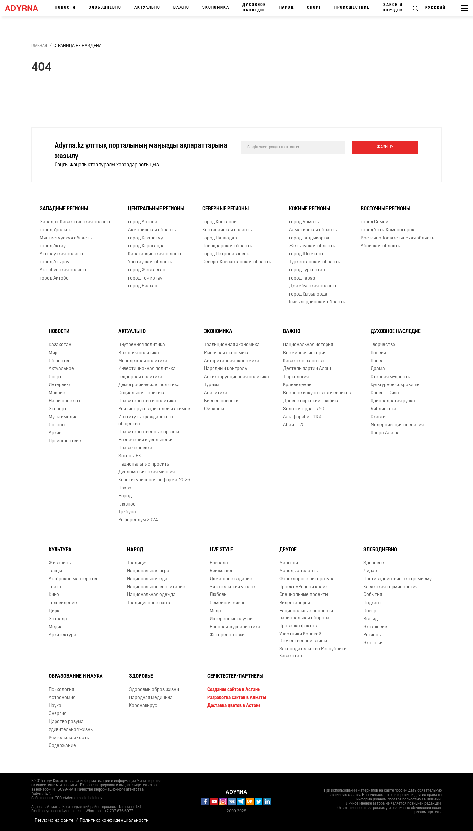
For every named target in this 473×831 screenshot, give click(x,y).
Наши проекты (64, 401)
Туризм (211, 385)
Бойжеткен (222, 571)
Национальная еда (147, 579)
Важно (181, 8)
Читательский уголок (233, 587)
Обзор (369, 611)
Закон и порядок (393, 7)
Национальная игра (148, 571)
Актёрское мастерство (74, 579)
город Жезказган (146, 270)
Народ (286, 8)
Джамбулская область (313, 286)
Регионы (372, 635)
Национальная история (308, 345)
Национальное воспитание (156, 587)
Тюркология (296, 377)
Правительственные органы (148, 432)
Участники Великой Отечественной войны (303, 638)
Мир (53, 353)
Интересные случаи (231, 619)
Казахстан (60, 345)
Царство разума (66, 721)
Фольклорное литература (307, 579)
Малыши (288, 563)
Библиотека (383, 409)
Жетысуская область (312, 246)
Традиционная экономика (231, 345)
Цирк (54, 611)
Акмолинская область (152, 230)
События (372, 594)
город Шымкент (306, 254)
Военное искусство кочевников (317, 393)
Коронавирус (143, 705)
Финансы (214, 409)
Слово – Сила (385, 393)
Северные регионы (225, 209)
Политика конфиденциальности (114, 820)
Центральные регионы (156, 209)
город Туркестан (307, 270)
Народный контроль (225, 368)
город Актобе (54, 278)
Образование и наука (76, 676)
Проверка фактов (298, 626)
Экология (373, 643)
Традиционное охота (149, 603)
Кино (54, 594)
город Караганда (146, 246)
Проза (377, 361)
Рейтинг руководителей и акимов (154, 409)
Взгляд (370, 619)
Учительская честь (69, 738)
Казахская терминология (390, 587)
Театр (55, 587)
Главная (39, 46)
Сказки (378, 417)
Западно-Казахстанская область (75, 222)
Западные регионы (64, 209)
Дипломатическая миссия (146, 472)
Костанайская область (227, 230)
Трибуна (127, 512)
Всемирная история (304, 353)
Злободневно (105, 8)
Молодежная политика (142, 361)
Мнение (57, 393)
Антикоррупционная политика (236, 377)
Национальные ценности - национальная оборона (307, 614)
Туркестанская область (314, 262)
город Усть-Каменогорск (387, 230)
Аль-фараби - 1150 (303, 417)
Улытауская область (150, 262)
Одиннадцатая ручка (393, 401)
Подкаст (372, 603)
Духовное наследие (254, 7)
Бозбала (219, 563)
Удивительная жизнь (71, 729)
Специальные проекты (303, 594)
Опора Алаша (385, 433)
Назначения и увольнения (145, 440)
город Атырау (54, 262)
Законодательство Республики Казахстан (313, 652)
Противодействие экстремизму (397, 579)
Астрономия (62, 698)
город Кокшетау (145, 238)
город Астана (142, 222)
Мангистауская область (66, 238)
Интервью (59, 385)
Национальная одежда (151, 594)
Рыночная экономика (227, 353)
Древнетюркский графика (311, 401)
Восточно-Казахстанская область (397, 238)
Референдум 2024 (138, 520)
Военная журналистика (235, 627)
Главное (127, 504)
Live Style (221, 549)
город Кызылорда (308, 294)
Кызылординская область (317, 302)
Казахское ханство (303, 361)
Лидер (370, 571)
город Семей (374, 222)
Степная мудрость (390, 377)
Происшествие (352, 8)
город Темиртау (145, 278)
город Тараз (302, 278)
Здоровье (373, 563)
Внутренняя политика (141, 345)
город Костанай (219, 222)
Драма (378, 368)
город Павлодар (219, 238)
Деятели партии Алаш (307, 368)
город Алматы (304, 222)
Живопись (60, 563)
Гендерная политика (140, 377)
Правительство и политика (147, 401)
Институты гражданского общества (145, 420)
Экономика (215, 8)
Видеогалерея (294, 603)
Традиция (137, 563)
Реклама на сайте (54, 820)
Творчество (383, 345)
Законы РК (129, 456)
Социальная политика (142, 393)
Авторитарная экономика (231, 361)
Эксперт (58, 409)
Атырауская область (62, 254)
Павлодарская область (227, 246)
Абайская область (380, 246)
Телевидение (63, 603)
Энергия (57, 713)
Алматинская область (313, 230)
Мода (215, 611)
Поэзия (378, 353)
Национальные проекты (144, 464)
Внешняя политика (138, 353)
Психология (61, 689)
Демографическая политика (149, 385)
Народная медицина (151, 698)
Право (124, 488)
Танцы (55, 571)
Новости (65, 8)
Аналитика (215, 393)
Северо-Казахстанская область (236, 262)
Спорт (314, 8)
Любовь (218, 594)
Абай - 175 (293, 425)
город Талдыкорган (310, 238)
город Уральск (55, 230)
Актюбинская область (63, 270)
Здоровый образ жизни (154, 689)
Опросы (57, 425)
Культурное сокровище (395, 385)
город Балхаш (143, 286)
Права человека (135, 448)
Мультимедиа (63, 417)
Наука (55, 705)
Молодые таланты (299, 571)
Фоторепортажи (227, 635)
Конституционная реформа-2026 (154, 480)
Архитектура (62, 635)
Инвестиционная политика (147, 368)
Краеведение (297, 385)
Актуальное (61, 368)
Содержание (62, 745)
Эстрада (58, 619)
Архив (55, 433)
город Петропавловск (225, 254)
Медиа (56, 627)
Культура (60, 549)
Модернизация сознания (397, 425)
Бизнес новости (221, 401)
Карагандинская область (155, 254)
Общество (60, 361)
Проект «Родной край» (303, 587)
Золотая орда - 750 (303, 409)
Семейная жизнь (227, 603)
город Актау (53, 246)
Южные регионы (309, 209)
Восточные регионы (385, 209)
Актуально (147, 8)
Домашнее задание (231, 579)
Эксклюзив (375, 627)
